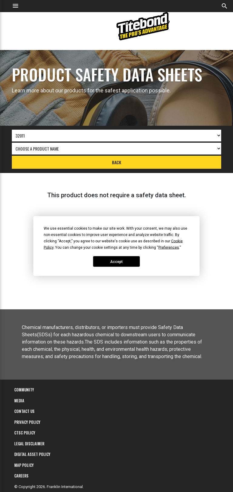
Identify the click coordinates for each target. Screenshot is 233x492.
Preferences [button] (168, 247)
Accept (116, 261)
